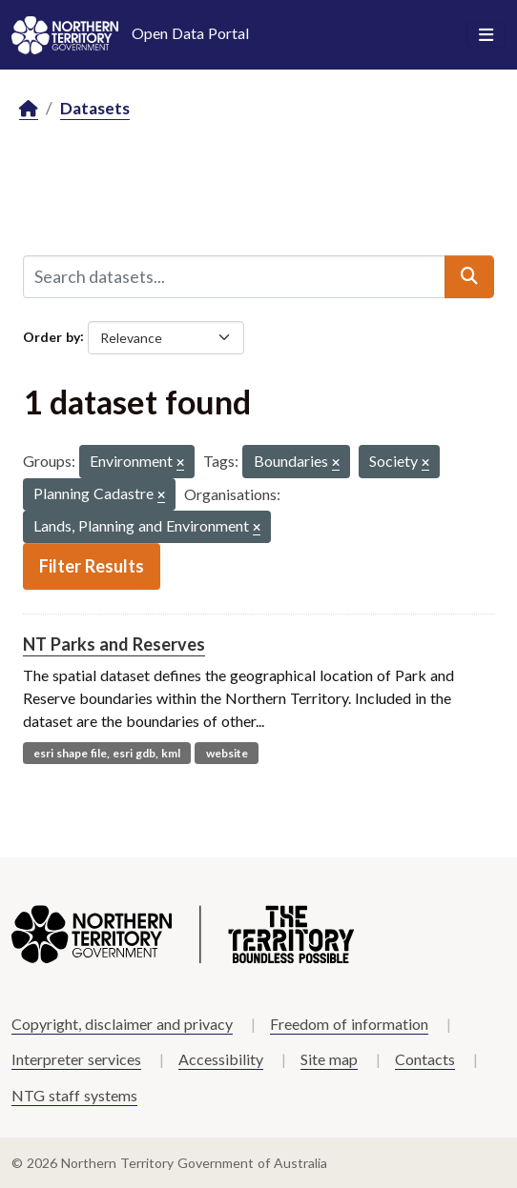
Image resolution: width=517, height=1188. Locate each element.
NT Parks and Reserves (114, 644)
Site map (329, 1059)
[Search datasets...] (234, 276)
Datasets (95, 108)
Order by (51, 336)
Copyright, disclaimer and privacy (122, 1024)
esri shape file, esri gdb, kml (106, 753)
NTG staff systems (74, 1095)
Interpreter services (76, 1059)
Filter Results (91, 565)
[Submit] (469, 276)
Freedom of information (349, 1024)
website (227, 753)
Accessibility (220, 1059)
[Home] (28, 109)
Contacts (425, 1059)
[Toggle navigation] (486, 35)
